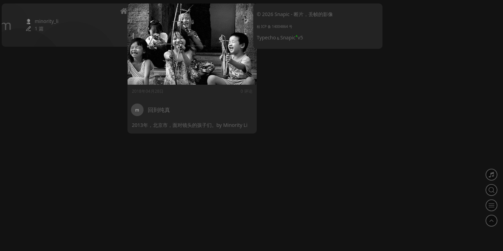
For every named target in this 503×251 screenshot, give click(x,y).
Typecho (266, 37)
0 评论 (240, 91)
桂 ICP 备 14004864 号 (274, 26)
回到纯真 (159, 110)
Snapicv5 (291, 37)
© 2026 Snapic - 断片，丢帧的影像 (295, 14)
